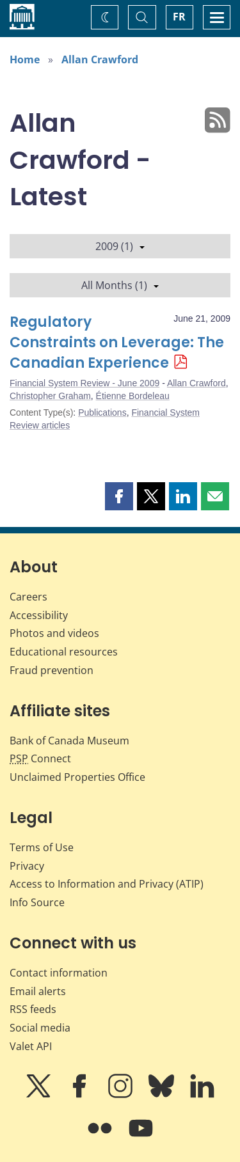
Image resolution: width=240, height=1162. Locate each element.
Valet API (31, 1046)
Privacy (27, 866)
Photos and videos (54, 633)
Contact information (59, 973)
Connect (40, 758)
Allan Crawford (99, 59)
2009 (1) (120, 246)
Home (25, 59)
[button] (119, 496)
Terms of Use (42, 847)
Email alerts (38, 991)
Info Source (37, 902)
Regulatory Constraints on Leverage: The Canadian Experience (117, 342)
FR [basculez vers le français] (179, 17)
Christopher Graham (50, 396)
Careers (28, 597)
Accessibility (39, 615)
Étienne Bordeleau (133, 396)
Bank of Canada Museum (69, 741)
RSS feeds (33, 1009)
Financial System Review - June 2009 (84, 383)
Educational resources (64, 652)
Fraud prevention (51, 670)
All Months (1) (120, 285)
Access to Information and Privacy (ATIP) (107, 884)
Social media (40, 1028)
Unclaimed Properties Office (77, 777)
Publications (102, 412)
